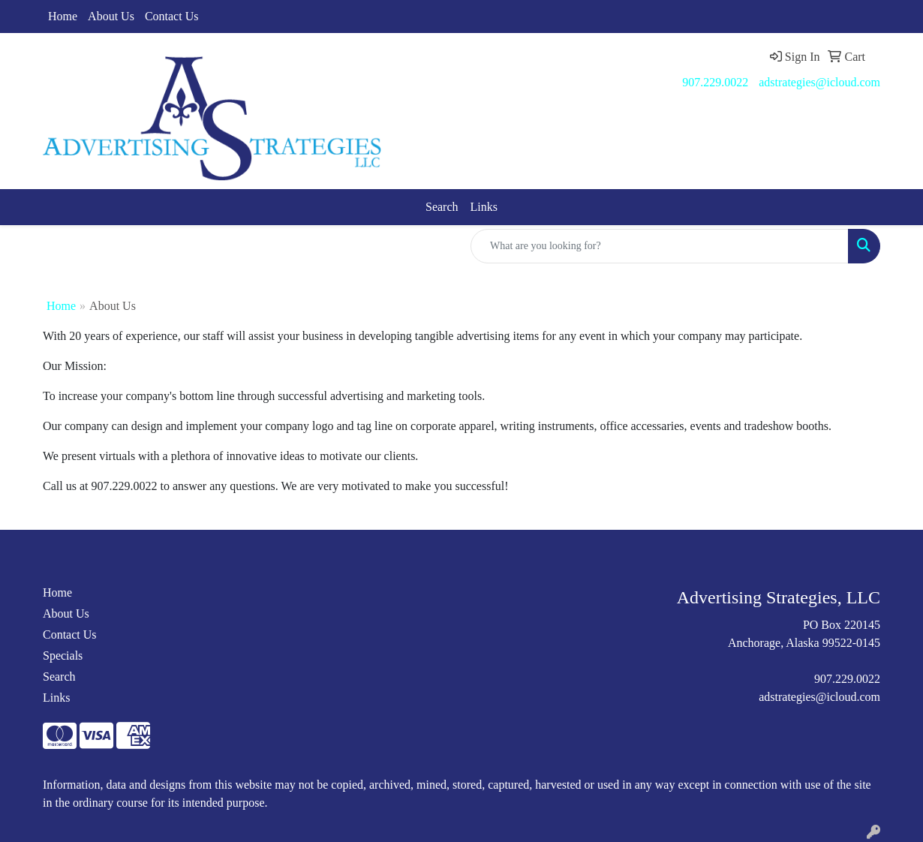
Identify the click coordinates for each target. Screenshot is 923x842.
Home (62, 16)
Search (441, 206)
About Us (111, 16)
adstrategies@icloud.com (819, 82)
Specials (63, 655)
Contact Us (172, 16)
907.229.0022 (715, 82)
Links (484, 206)
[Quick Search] (660, 246)
